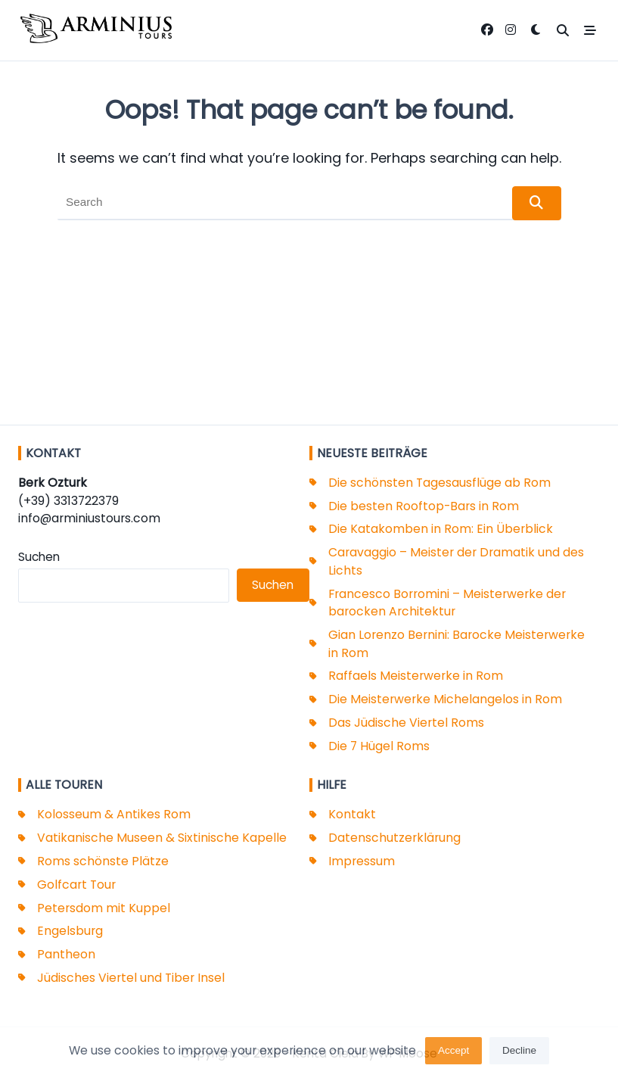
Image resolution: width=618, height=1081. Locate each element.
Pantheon (66, 954)
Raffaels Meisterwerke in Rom (415, 675)
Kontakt (352, 814)
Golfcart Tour (76, 884)
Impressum (361, 861)
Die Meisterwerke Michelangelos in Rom (445, 699)
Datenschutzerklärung (394, 837)
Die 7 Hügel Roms (379, 746)
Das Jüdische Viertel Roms (406, 722)
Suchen (39, 557)
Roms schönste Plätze (103, 861)
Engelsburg (70, 930)
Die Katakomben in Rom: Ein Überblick (440, 528)
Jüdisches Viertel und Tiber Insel (131, 977)
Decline (519, 1054)
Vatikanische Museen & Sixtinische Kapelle (162, 837)
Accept (453, 1054)
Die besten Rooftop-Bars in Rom (423, 506)
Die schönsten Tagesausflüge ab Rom (439, 482)
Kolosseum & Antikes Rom (114, 814)
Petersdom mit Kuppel (103, 908)
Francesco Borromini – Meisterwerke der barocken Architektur (447, 603)
